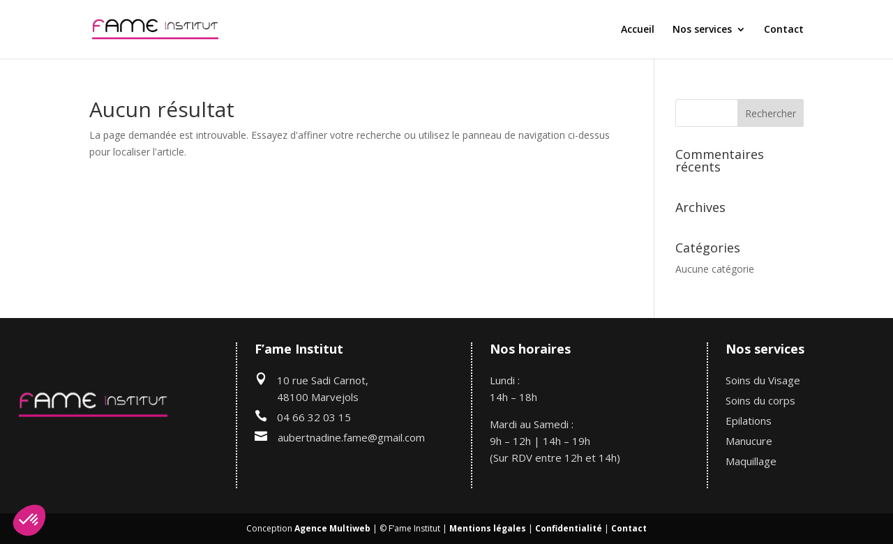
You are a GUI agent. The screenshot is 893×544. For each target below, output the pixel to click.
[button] (29, 520)
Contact (784, 30)
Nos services (702, 30)
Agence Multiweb (332, 528)
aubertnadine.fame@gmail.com (351, 437)
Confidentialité (568, 528)
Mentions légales (487, 528)
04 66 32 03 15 (314, 417)
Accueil (637, 30)
